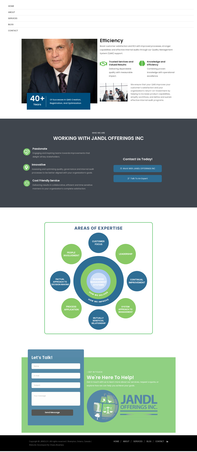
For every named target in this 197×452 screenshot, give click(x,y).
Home (11, 6)
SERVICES (12, 18)
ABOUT (11, 12)
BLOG (11, 24)
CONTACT (13, 30)
